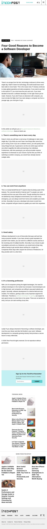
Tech (12, 40)
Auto (21, 515)
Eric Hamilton (5, 40)
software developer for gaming (25, 296)
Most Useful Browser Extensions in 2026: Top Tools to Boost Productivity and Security (19, 412)
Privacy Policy (27, 522)
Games (28, 515)
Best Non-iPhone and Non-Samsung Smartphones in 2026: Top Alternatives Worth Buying (38, 473)
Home (3, 515)
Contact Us (10, 522)
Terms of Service (18, 522)
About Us (4, 522)
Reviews (9, 515)
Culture (34, 515)
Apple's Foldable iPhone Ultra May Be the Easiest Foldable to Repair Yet (19, 400)
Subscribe (29, 2)
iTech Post (9, 340)
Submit (37, 381)
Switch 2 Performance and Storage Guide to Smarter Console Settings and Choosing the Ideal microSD (8, 496)
